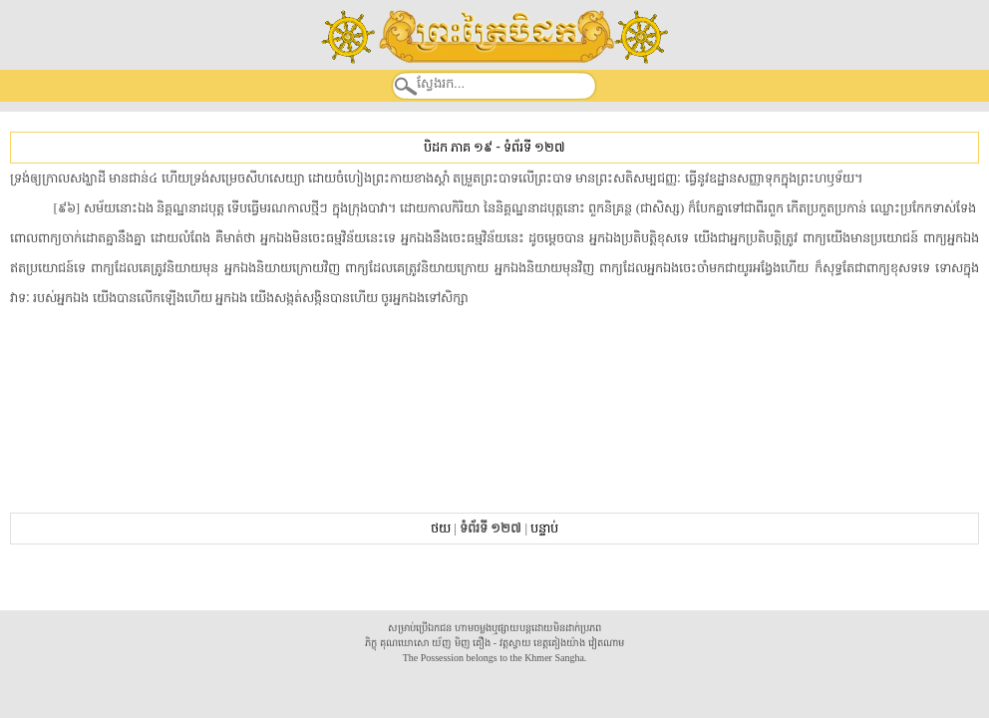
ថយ (441, 528)
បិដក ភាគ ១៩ (458, 147)
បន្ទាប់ (544, 528)
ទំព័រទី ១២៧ (534, 147)
